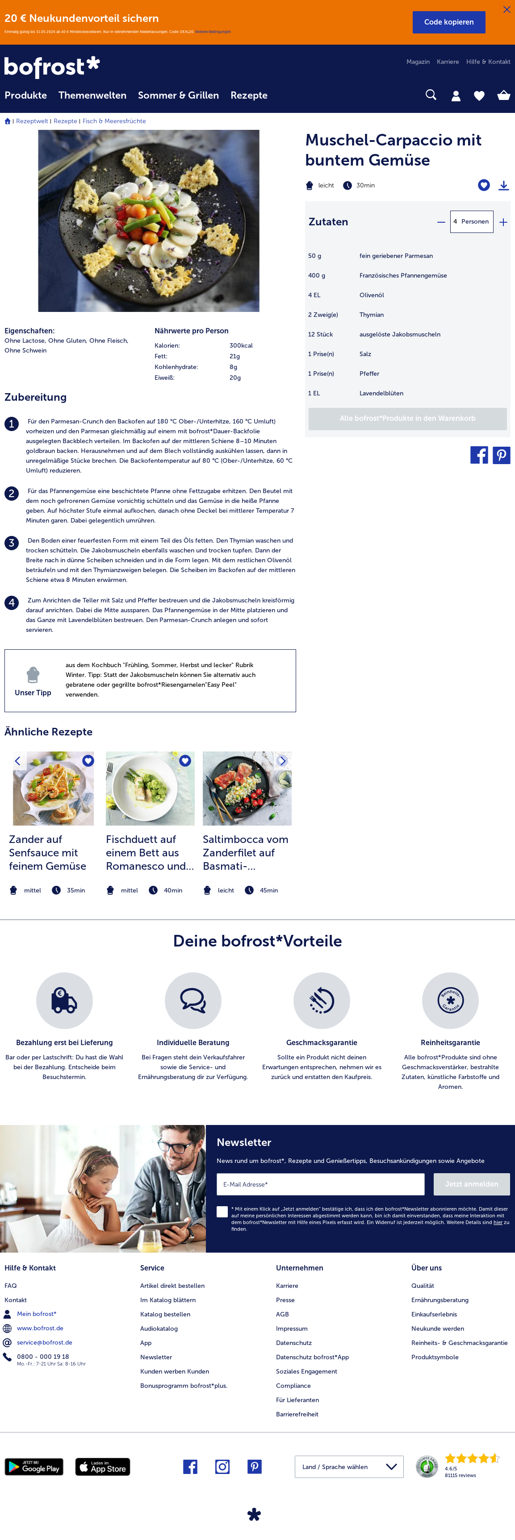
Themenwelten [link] (92, 95)
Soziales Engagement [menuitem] (306, 1371)
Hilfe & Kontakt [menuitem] (488, 62)
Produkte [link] (25, 95)
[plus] (503, 222)
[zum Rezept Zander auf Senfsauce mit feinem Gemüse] (53, 788)
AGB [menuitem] (282, 1314)
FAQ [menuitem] (10, 1286)
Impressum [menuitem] (292, 1328)
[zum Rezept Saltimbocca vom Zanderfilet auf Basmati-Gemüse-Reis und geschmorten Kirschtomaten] (247, 788)
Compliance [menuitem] (293, 1386)
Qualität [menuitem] (422, 1286)
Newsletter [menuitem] (156, 1357)
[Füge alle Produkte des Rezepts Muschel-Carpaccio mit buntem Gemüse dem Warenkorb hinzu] (408, 419)
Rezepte (65, 121)
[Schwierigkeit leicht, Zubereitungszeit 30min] (372, 185)
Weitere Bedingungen (213, 31)
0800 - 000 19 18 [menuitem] (36, 1357)
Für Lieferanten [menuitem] (297, 1400)
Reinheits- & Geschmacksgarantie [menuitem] (459, 1343)
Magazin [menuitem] (418, 62)
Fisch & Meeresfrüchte (114, 121)
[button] (449, 22)
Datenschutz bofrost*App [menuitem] (312, 1357)
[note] (53, 890)
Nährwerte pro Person (192, 331)
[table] (408, 329)
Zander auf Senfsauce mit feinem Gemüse (47, 852)
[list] (257, 1032)
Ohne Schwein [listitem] (25, 350)
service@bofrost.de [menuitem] (38, 1342)
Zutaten (328, 221)
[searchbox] (285, 95)
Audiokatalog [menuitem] (159, 1328)
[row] (225, 345)
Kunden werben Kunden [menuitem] (174, 1371)
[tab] (456, 95)
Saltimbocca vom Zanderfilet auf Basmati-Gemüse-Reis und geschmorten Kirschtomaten (246, 853)
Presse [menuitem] (285, 1300)
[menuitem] (25, 100)
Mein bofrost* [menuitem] (30, 1314)
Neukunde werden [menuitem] (437, 1328)
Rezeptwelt (32, 121)
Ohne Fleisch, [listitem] (109, 341)
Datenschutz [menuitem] (294, 1343)
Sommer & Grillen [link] (178, 95)
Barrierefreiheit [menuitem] (297, 1414)
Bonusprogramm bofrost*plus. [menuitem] (184, 1386)
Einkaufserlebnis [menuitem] (434, 1314)
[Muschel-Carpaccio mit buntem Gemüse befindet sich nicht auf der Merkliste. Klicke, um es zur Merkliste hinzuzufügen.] (484, 185)
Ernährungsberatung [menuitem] (440, 1300)
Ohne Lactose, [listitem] (25, 341)
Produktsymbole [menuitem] (435, 1357)
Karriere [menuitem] (448, 62)
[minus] (441, 222)
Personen (475, 221)
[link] (80, 68)
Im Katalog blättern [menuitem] (168, 1300)
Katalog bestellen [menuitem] (165, 1314)
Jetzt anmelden (471, 1184)
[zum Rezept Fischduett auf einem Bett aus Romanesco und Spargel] (150, 788)
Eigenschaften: (29, 331)
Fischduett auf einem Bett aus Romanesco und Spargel (146, 853)
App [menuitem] (145, 1343)
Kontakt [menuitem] (15, 1300)
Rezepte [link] (249, 95)
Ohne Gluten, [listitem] (68, 341)
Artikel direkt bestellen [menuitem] (172, 1286)
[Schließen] (507, 9)
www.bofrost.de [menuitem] (33, 1328)
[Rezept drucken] (504, 185)
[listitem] (150, 446)
